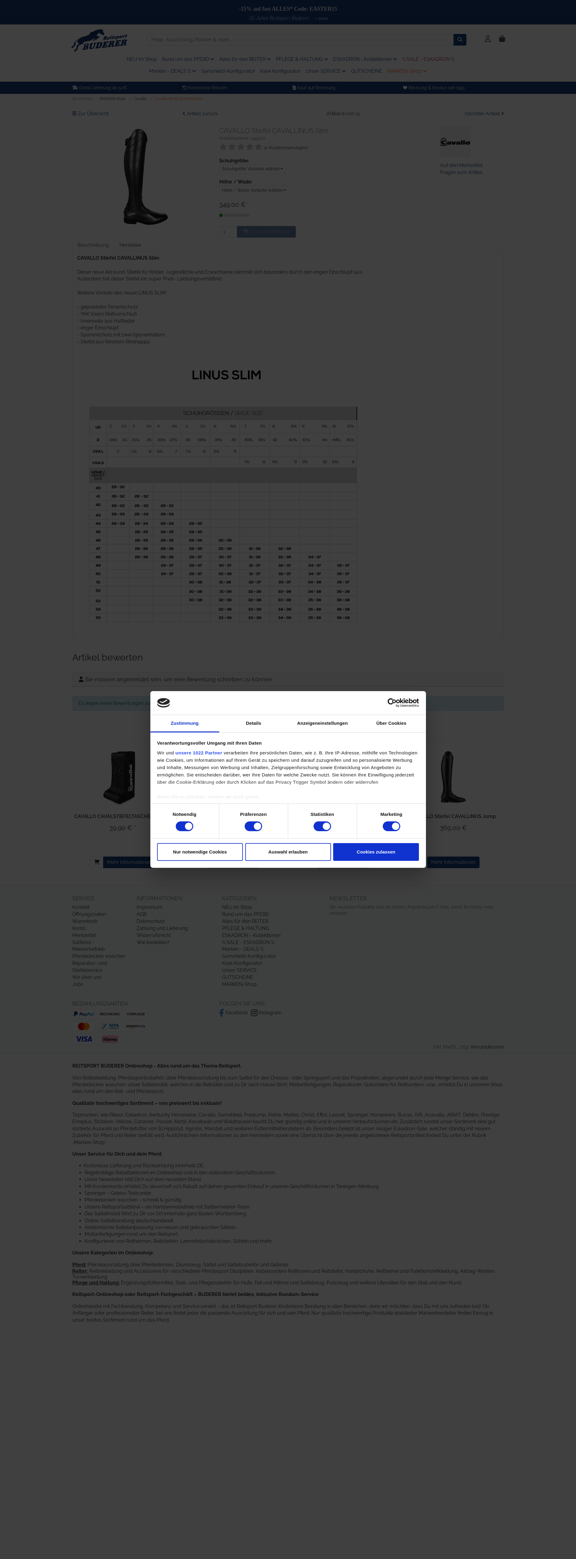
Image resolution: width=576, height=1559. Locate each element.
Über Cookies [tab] (391, 723)
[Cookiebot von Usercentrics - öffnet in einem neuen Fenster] (392, 702)
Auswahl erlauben (287, 851)
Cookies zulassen (376, 851)
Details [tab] (253, 723)
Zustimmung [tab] (185, 723)
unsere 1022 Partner (198, 752)
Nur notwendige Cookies (200, 851)
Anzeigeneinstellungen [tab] (322, 723)
